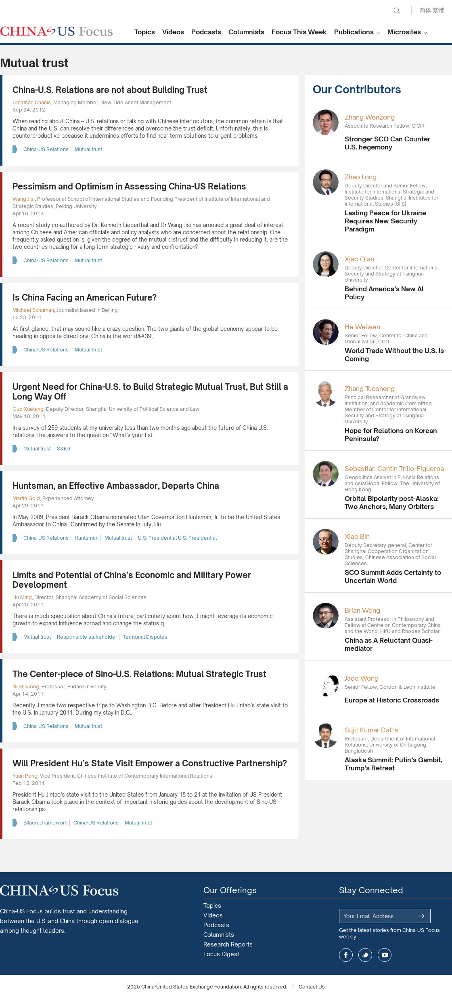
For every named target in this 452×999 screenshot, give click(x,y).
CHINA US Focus (56, 31)
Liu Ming (22, 597)
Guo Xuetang (28, 409)
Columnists (246, 32)
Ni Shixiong (26, 687)
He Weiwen (362, 327)
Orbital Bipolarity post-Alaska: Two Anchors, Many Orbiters (392, 502)
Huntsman (86, 538)
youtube (384, 955)
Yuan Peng (25, 776)
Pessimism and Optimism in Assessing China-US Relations (129, 186)
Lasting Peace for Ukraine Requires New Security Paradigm (385, 221)
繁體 (438, 9)
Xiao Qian (359, 259)
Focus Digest (221, 954)
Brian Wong (362, 610)
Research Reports (228, 944)
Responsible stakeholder (87, 637)
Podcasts (206, 32)
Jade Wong (362, 678)
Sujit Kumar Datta (371, 730)
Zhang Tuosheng (370, 389)
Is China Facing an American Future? (85, 297)
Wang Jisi (24, 199)
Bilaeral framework (45, 823)
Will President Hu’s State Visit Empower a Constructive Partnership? (150, 763)
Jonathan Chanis (32, 102)
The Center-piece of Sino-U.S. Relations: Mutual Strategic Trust (139, 674)
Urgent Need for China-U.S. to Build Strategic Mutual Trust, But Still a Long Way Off (150, 392)
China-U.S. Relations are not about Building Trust (110, 90)
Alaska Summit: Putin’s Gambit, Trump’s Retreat (393, 764)
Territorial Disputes (145, 637)
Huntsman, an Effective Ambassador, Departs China (116, 486)
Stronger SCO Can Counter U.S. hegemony (387, 143)
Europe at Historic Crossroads (392, 700)
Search (397, 10)
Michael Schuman (33, 310)
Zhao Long (361, 177)
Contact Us (312, 987)
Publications (354, 32)
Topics (144, 32)
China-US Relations (46, 149)
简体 (425, 9)
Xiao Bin (357, 536)
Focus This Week (299, 32)
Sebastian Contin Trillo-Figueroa (394, 469)
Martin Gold (26, 498)
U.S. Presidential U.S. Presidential (177, 538)
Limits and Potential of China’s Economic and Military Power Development (132, 580)
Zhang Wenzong (370, 117)
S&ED (63, 449)
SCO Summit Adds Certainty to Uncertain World (393, 576)
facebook (346, 955)
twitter (365, 955)
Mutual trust (88, 149)
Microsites (404, 32)
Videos (173, 32)
